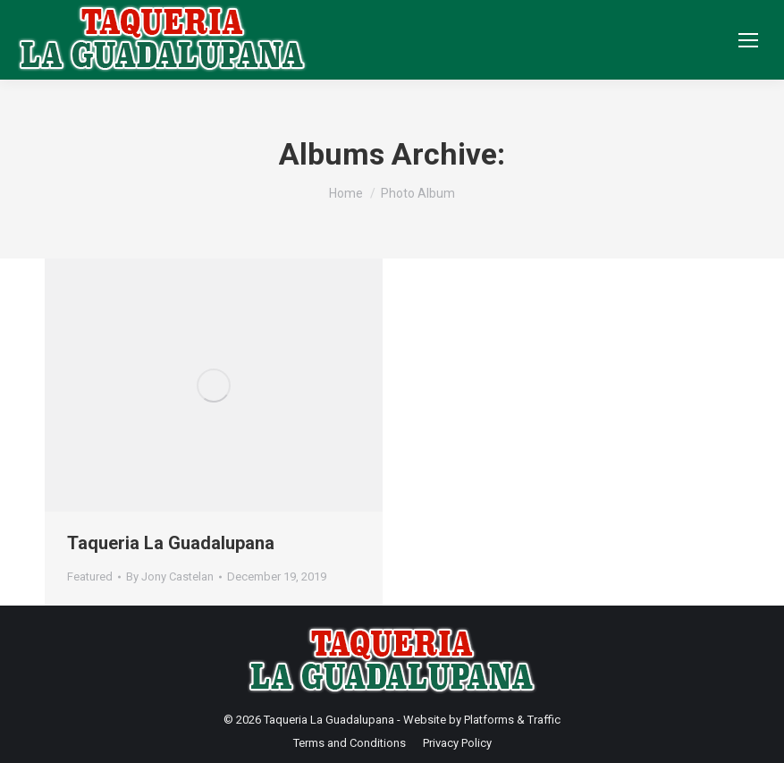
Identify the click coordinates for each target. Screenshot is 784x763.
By (170, 576)
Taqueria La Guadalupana (170, 543)
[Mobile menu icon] (748, 40)
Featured (90, 576)
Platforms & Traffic (512, 719)
